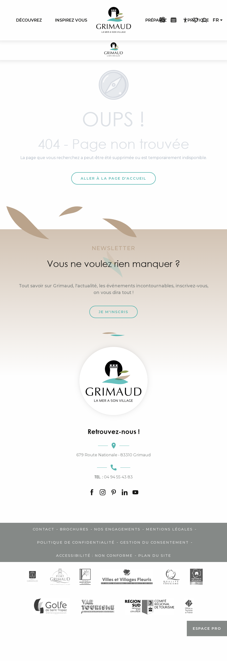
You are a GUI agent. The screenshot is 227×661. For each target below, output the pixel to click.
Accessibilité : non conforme (94, 555)
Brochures (74, 529)
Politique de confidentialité (76, 542)
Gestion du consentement (154, 542)
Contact (43, 529)
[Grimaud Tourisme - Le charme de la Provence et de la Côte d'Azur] (113, 50)
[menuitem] (29, 20)
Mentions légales (169, 529)
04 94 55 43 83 (114, 476)
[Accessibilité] (185, 20)
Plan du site (154, 555)
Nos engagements (117, 529)
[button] (204, 20)
